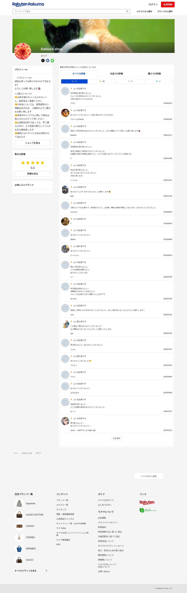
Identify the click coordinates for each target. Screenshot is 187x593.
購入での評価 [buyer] (154, 73)
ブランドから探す (165, 11)
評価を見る (32, 173)
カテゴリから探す (144, 11)
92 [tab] (102, 81)
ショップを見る (32, 143)
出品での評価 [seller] (116, 73)
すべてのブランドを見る (25, 571)
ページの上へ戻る (149, 476)
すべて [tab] (74, 81)
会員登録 (167, 4)
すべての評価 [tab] (78, 73)
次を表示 (116, 438)
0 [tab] (130, 81)
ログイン (153, 4)
